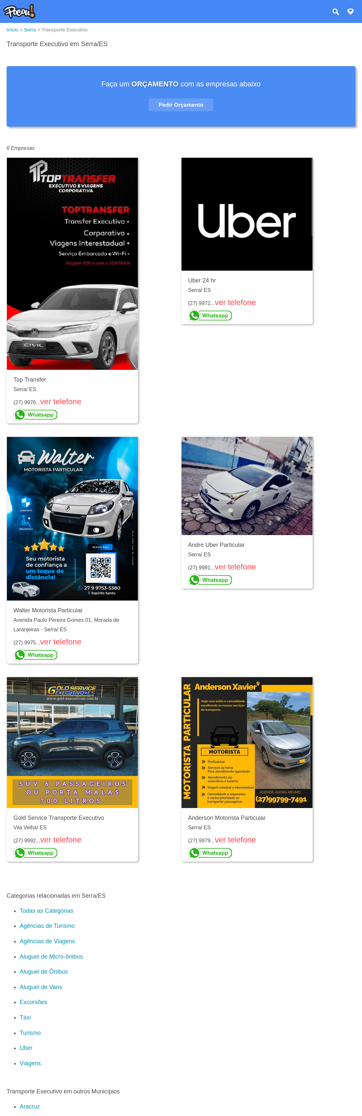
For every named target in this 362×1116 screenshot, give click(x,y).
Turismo (30, 1033)
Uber (26, 1048)
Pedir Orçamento (181, 105)
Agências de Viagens (47, 941)
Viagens (30, 1063)
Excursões (33, 1002)
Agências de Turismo (47, 926)
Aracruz (30, 1106)
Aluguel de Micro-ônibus (51, 956)
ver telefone (60, 401)
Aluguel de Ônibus (44, 971)
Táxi (25, 1017)
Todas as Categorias (46, 911)
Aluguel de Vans (41, 987)
